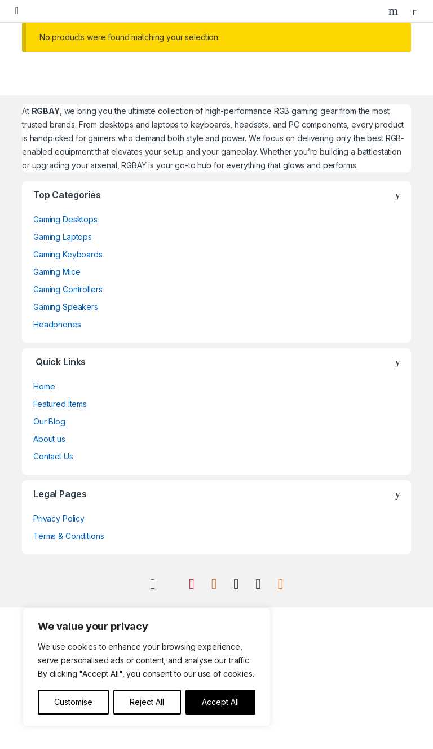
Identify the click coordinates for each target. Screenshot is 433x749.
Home (44, 386)
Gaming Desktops (65, 219)
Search (394, 11)
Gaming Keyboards (68, 254)
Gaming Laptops (62, 237)
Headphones (57, 324)
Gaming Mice (56, 272)
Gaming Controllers (67, 289)
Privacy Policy (59, 518)
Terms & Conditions (68, 536)
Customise (73, 702)
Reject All (147, 702)
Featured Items (60, 404)
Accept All (220, 702)
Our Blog (49, 421)
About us (49, 439)
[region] (147, 667)
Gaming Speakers (65, 307)
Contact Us (53, 456)
